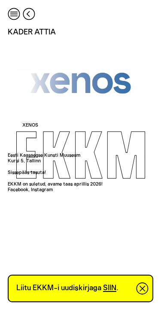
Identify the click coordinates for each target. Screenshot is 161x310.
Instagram (42, 189)
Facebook (18, 189)
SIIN (109, 288)
